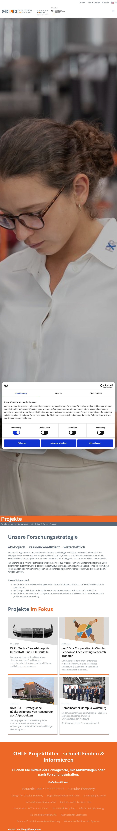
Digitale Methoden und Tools (63, 795)
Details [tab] (58, 393)
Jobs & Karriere (94, 2)
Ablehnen (22, 443)
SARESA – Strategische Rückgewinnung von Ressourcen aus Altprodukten (32, 711)
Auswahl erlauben (58, 443)
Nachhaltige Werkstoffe (43, 814)
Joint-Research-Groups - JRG (75, 802)
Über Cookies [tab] (96, 393)
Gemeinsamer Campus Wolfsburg (84, 708)
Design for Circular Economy (27, 795)
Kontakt (105, 2)
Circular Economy (81, 789)
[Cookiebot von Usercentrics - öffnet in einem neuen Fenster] (102, 386)
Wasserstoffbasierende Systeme (82, 821)
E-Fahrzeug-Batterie (94, 795)
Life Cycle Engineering (91, 808)
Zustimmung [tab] (21, 393)
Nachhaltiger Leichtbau (74, 814)
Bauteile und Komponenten (43, 789)
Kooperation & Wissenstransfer (31, 808)
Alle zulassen (95, 443)
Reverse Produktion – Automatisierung (38, 821)
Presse (82, 2)
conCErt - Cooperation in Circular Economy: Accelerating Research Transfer (84, 652)
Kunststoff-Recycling (63, 808)
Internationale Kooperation (41, 802)
